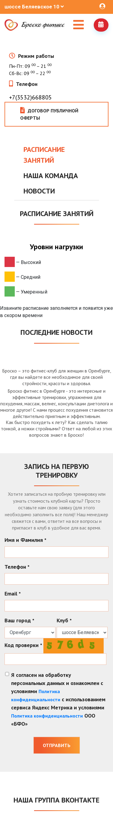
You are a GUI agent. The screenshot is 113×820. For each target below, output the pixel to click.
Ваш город (19, 620)
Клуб (64, 620)
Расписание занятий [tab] (44, 155)
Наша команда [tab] (51, 175)
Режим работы (36, 55)
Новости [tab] (39, 191)
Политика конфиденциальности (47, 716)
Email (13, 593)
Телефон (26, 83)
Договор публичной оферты (49, 114)
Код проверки (23, 645)
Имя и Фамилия (25, 539)
